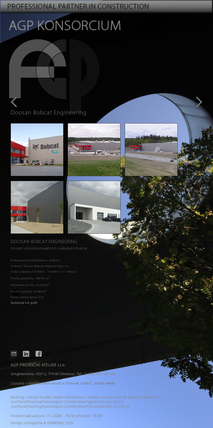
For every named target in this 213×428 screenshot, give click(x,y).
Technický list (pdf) (24, 303)
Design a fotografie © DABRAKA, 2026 (42, 423)
